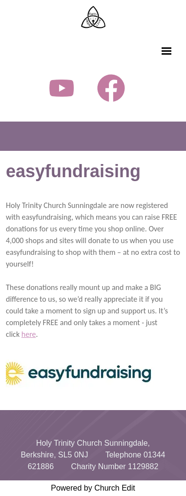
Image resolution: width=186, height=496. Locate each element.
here (28, 334)
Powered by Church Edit (93, 488)
